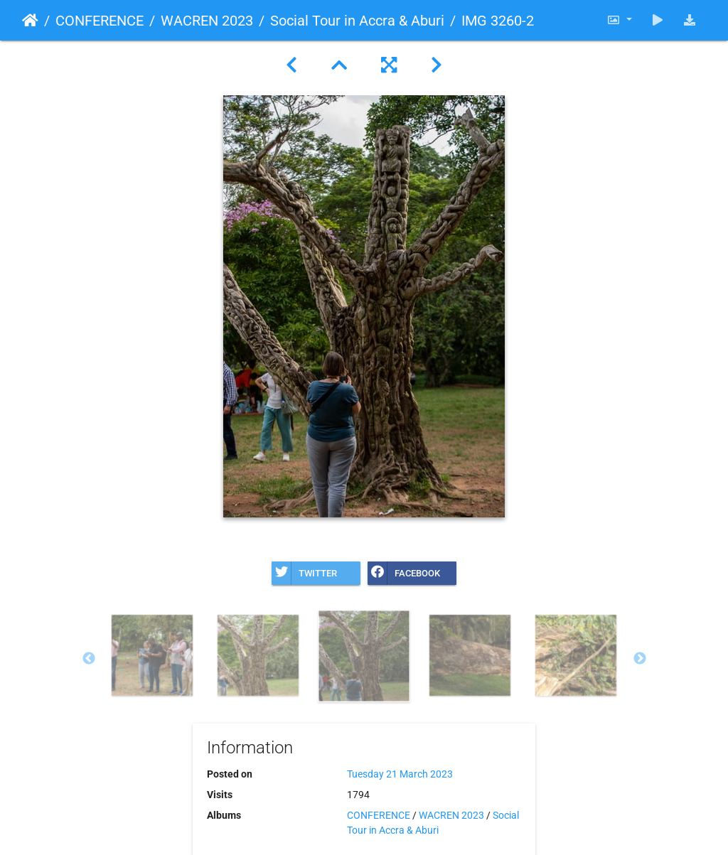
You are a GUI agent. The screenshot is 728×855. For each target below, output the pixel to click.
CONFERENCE (99, 20)
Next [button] (640, 659)
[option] (152, 655)
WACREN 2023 (207, 20)
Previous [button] (89, 659)
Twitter (304, 573)
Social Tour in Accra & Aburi (357, 20)
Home (30, 20)
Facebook (404, 573)
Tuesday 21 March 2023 (400, 774)
